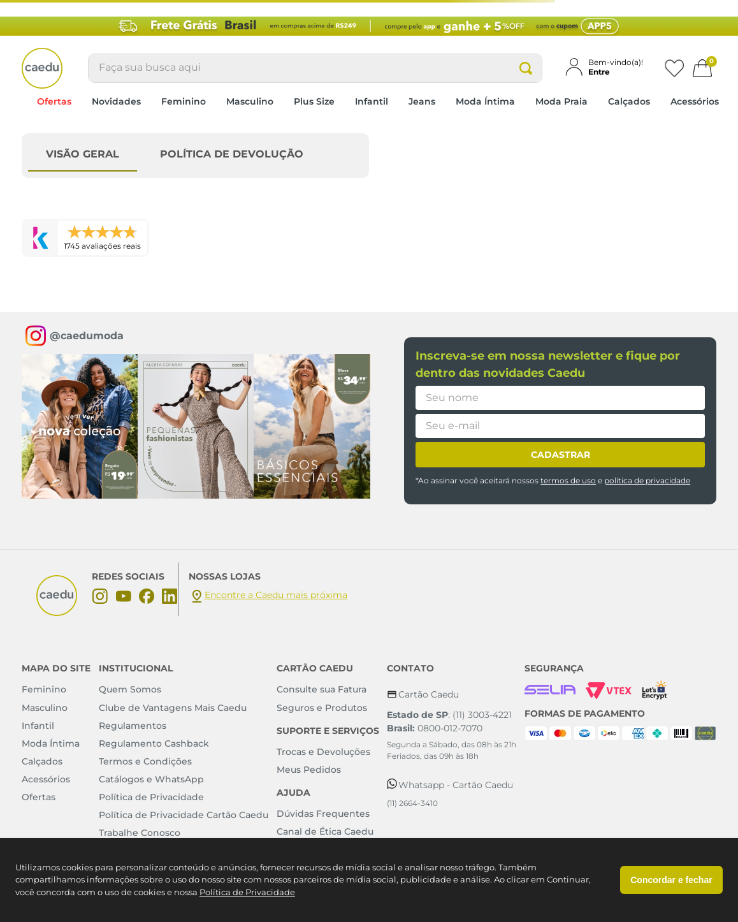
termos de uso (568, 480)
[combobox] (315, 68)
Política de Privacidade (247, 892)
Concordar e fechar (671, 880)
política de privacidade (647, 480)
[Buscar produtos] (526, 68)
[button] (609, 67)
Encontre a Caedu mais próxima (276, 595)
